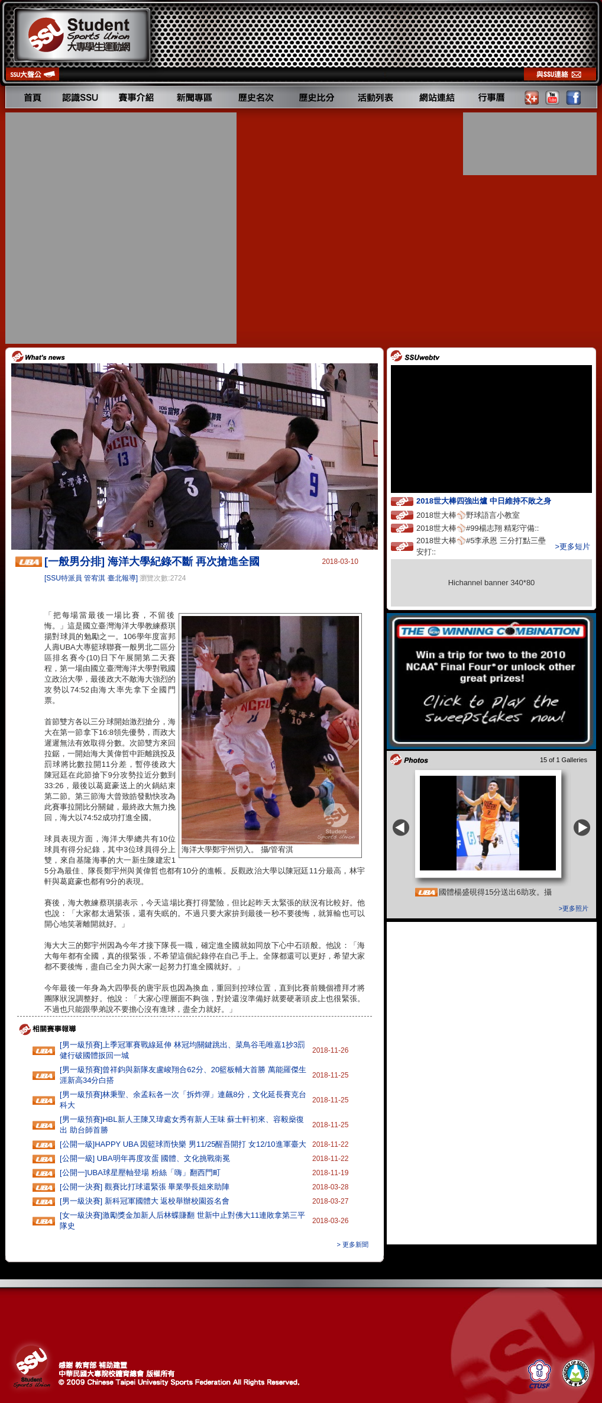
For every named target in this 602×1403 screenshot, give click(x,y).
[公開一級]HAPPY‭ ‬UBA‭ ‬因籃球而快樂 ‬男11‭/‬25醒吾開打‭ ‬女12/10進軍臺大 (183, 1144)
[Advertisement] (116, 228)
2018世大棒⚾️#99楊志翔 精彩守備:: (488, 528)
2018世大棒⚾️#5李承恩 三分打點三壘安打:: (481, 546)
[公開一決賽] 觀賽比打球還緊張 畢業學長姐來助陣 (144, 1186)
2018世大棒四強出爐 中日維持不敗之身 (494, 500)
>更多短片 (572, 546)
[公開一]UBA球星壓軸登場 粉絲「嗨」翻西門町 (140, 1172)
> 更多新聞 (352, 1244)
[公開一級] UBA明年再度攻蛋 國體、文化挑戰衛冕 (145, 1158)
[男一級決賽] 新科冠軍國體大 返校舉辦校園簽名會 (144, 1200)
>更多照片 (573, 908)
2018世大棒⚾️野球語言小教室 (479, 514)
